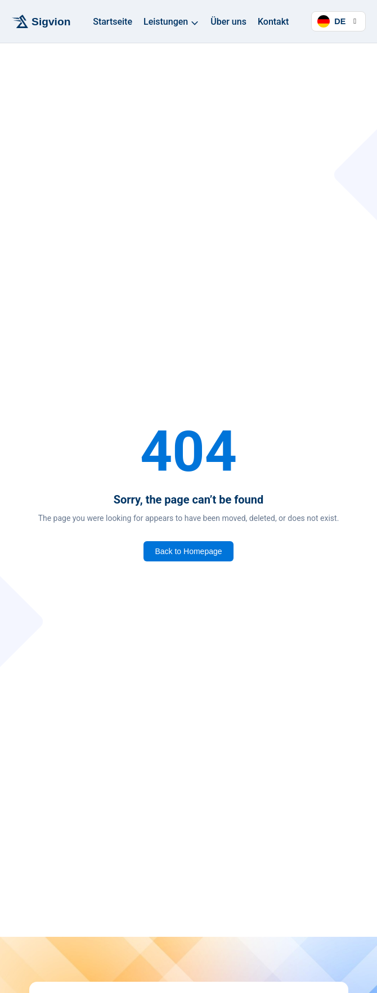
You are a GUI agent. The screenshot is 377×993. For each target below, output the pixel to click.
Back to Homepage (188, 551)
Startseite (112, 21)
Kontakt (273, 21)
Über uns (228, 21)
